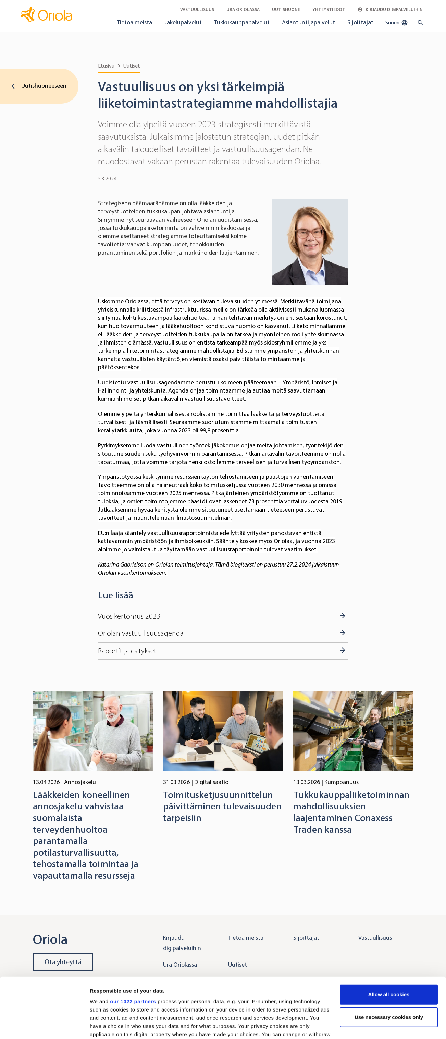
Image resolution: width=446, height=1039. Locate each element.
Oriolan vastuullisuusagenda (141, 633)
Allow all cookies (389, 943)
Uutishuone (286, 9)
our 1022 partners (133, 950)
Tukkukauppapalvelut (242, 22)
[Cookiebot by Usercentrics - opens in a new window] (44, 1025)
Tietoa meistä (134, 22)
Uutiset (131, 65)
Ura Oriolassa (243, 9)
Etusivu (106, 65)
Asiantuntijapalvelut (308, 22)
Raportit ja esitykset (127, 650)
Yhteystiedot (328, 9)
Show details (106, 1025)
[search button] (418, 22)
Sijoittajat (360, 22)
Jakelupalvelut (183, 22)
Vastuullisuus (197, 9)
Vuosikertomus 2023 (129, 616)
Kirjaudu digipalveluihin (390, 9)
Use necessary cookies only (389, 965)
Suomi (396, 23)
